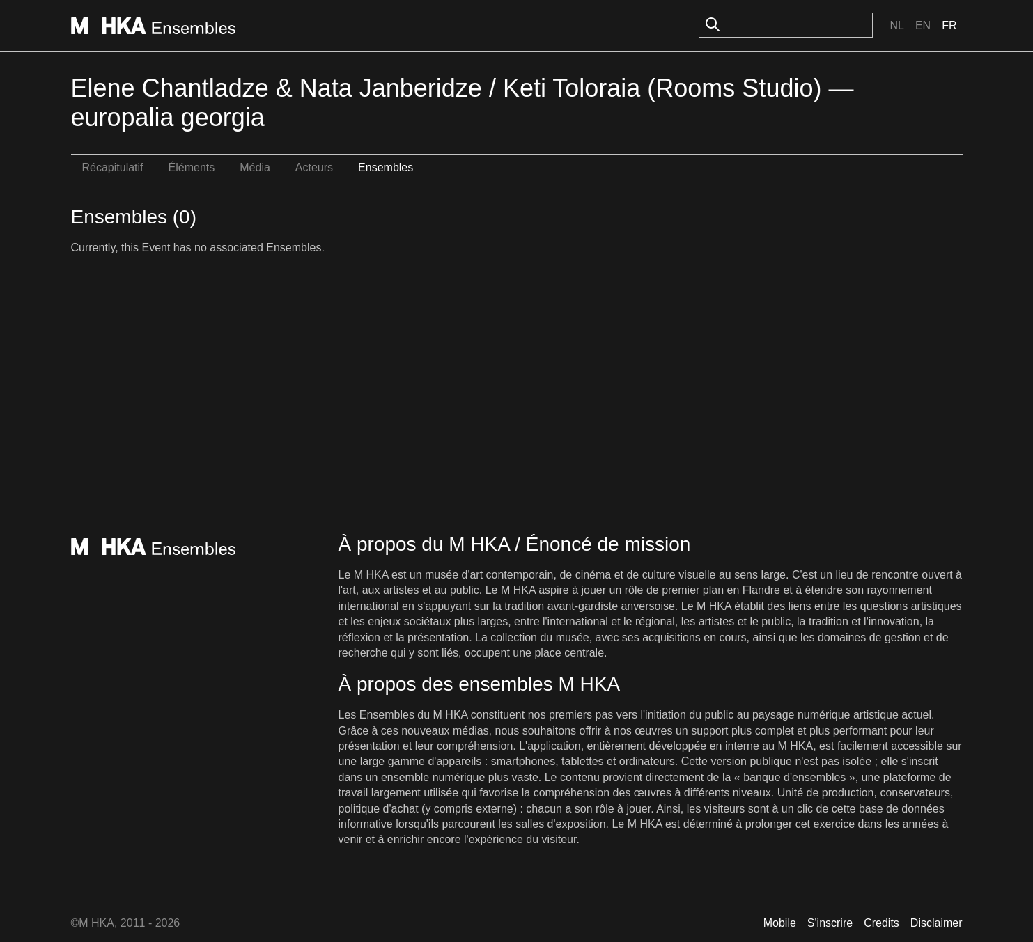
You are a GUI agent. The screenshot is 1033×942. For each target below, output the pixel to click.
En (923, 25)
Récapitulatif (112, 167)
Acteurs (314, 167)
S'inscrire (830, 923)
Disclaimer (936, 923)
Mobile (779, 923)
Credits (881, 923)
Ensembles (385, 167)
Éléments (192, 167)
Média (255, 167)
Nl (896, 25)
